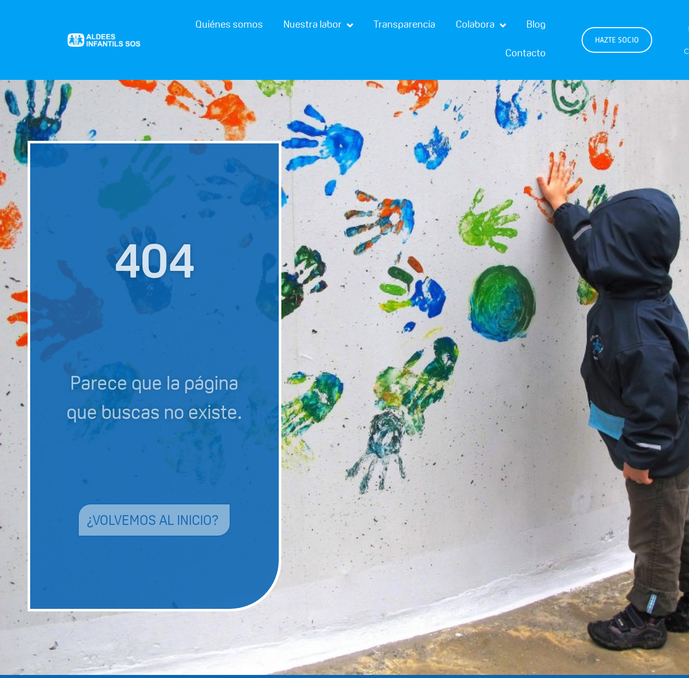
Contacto (525, 54)
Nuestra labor (318, 25)
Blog (536, 25)
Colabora (481, 25)
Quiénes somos (229, 25)
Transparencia (404, 25)
